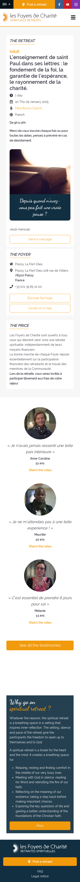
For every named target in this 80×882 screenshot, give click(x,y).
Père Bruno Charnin (28, 108)
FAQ (40, 871)
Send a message (40, 239)
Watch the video (40, 470)
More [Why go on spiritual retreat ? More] (40, 825)
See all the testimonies (40, 645)
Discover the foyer (40, 298)
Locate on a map (40, 308)
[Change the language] (6, 4)
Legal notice (40, 876)
